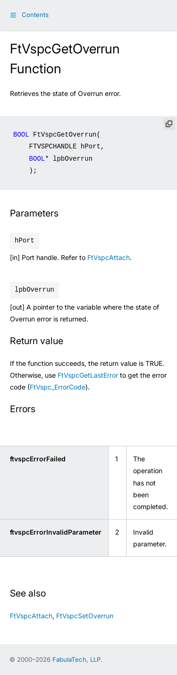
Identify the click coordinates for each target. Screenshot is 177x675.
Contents (35, 14)
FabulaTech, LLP (76, 659)
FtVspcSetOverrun (84, 616)
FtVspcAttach (108, 257)
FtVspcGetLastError (88, 375)
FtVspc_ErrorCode (57, 387)
